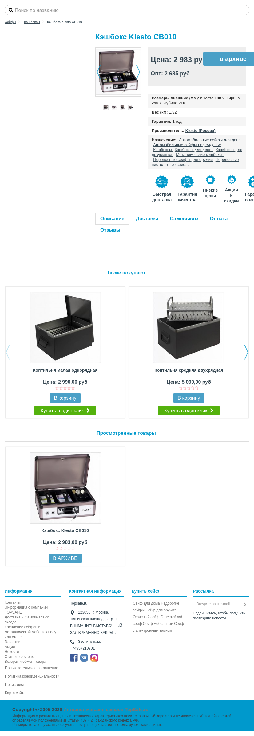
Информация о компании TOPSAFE (26, 609)
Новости (12, 652)
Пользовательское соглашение (31, 668)
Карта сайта (15, 693)
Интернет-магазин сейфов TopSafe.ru (106, 709)
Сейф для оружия (160, 610)
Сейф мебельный (158, 624)
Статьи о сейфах (19, 656)
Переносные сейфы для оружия (183, 159)
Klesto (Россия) (200, 130)
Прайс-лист (15, 684)
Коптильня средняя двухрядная (188, 370)
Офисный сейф (146, 617)
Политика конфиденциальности (32, 676)
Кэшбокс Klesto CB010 (65, 530)
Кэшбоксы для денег (194, 149)
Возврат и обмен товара (25, 661)
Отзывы (110, 230)
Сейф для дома (146, 603)
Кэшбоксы (163, 149)
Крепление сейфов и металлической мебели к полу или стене (30, 632)
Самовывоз (184, 218)
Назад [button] (98, 72)
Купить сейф (145, 591)
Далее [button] (138, 72)
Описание (112, 218)
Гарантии (12, 642)
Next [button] (246, 352)
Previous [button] (7, 352)
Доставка (147, 218)
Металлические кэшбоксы (200, 154)
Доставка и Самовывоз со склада (27, 619)
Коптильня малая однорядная (65, 370)
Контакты (13, 602)
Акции (10, 647)
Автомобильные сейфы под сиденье (187, 144)
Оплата (219, 218)
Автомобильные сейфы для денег (210, 140)
